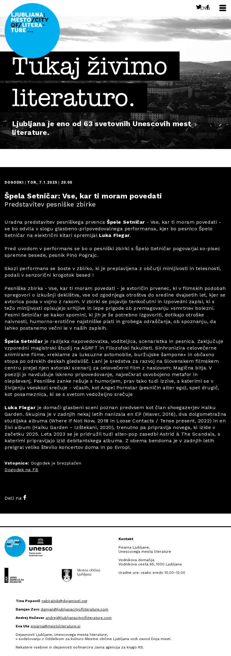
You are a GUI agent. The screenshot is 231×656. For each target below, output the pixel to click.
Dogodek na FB (21, 469)
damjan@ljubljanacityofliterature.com (74, 609)
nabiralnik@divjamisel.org (64, 601)
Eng (205, 8)
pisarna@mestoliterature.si (55, 626)
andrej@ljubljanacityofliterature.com (78, 618)
